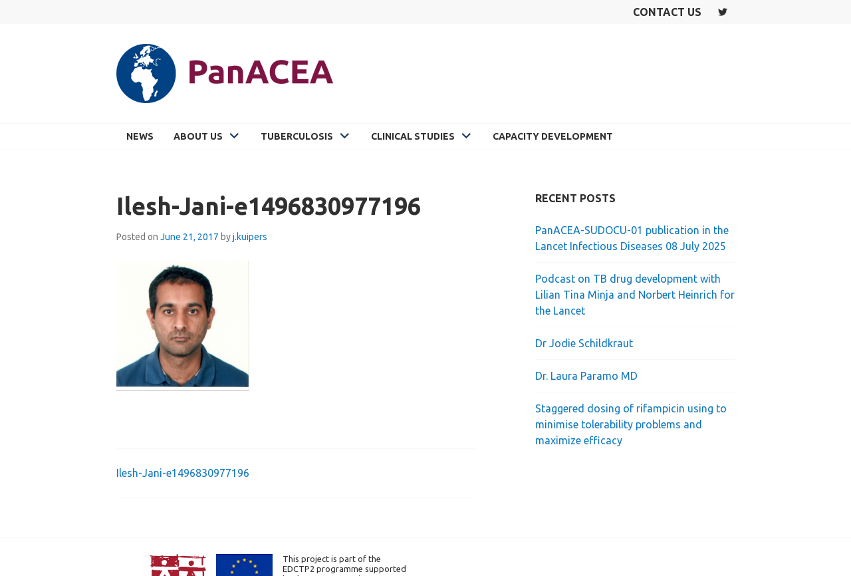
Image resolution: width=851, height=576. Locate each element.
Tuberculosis (297, 136)
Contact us (667, 12)
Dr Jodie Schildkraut (584, 343)
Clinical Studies (413, 136)
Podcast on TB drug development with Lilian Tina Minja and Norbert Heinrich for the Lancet (635, 295)
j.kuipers (250, 236)
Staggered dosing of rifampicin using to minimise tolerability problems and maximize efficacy (631, 424)
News (140, 136)
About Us (198, 136)
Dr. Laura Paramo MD (586, 376)
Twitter (722, 12)
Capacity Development (553, 136)
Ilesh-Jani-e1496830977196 (182, 473)
